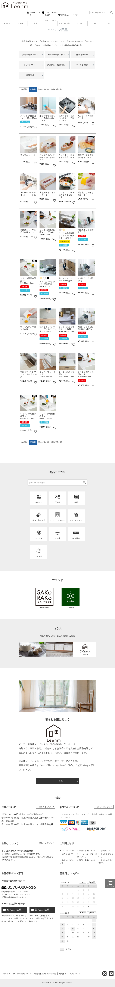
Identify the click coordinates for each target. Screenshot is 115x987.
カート (78, 15)
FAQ (94, 23)
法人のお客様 (42, 909)
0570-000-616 (21, 887)
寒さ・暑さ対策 (38, 520)
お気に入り (65, 15)
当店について (74, 974)
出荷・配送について (87, 851)
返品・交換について (87, 860)
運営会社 (6, 974)
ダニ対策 (38, 538)
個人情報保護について (22, 974)
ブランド (79, 23)
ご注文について (68, 851)
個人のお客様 (14, 909)
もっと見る (57, 781)
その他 (57, 538)
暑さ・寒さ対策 (64, 23)
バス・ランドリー (50, 21)
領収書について (107, 851)
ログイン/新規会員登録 (51, 14)
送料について (67, 854)
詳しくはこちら (45, 807)
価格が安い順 (43, 89)
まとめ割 (38, 556)
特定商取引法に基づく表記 (45, 974)
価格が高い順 (56, 89)
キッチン (7, 23)
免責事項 (62, 974)
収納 (35, 23)
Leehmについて (35, 14)
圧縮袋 (20, 23)
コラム (108, 23)
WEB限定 (76, 538)
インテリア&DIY (76, 520)
